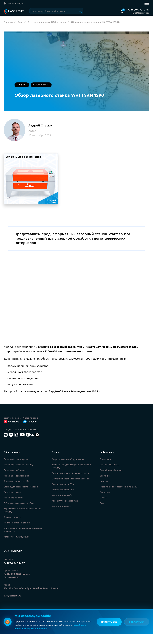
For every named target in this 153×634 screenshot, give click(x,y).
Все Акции (105, 476)
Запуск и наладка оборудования (68, 460)
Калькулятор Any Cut (62, 496)
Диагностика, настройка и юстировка (70, 474)
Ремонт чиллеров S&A (63, 485)
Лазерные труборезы (14, 471)
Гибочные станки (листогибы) (19, 504)
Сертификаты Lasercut (111, 471)
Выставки (105, 492)
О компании (106, 460)
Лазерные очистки (13, 498)
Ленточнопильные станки (17, 523)
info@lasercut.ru (140, 13)
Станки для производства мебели (21, 487)
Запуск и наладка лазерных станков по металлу (71, 467)
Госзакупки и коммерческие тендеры (119, 487)
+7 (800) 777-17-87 (138, 9)
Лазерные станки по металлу (18, 465)
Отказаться (136, 622)
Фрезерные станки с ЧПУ (16, 482)
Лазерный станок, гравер (16, 460)
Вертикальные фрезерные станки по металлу (22, 511)
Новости (104, 482)
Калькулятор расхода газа (65, 501)
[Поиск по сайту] (56, 11)
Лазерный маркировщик (16, 476)
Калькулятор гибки (61, 507)
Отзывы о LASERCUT (110, 465)
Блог (102, 504)
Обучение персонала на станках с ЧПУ (71, 479)
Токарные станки (12, 517)
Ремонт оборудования (63, 490)
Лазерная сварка (12, 492)
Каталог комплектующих (16, 537)
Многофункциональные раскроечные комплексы (23, 530)
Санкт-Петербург (13, 551)
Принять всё (109, 622)
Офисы (103, 498)
